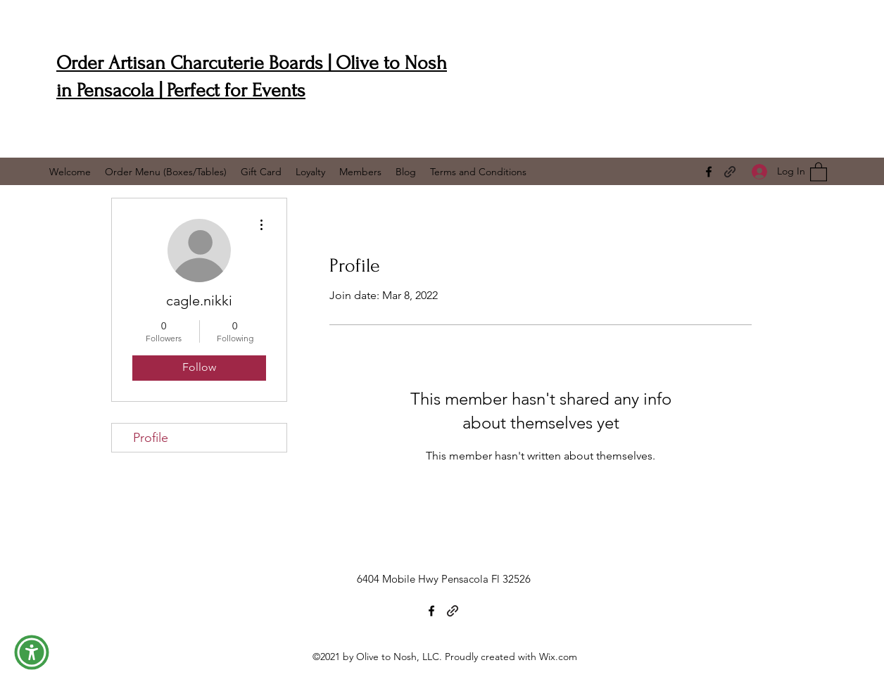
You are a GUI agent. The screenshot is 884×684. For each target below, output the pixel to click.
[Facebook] (709, 172)
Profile (150, 437)
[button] (818, 171)
